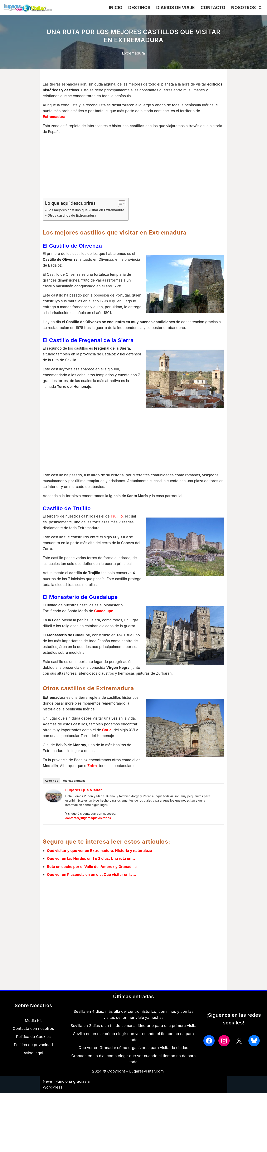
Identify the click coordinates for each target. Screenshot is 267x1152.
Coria (107, 738)
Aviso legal (33, 1062)
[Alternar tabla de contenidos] (123, 205)
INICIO (111, 7)
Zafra (92, 775)
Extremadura (133, 53)
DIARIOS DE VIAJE (173, 7)
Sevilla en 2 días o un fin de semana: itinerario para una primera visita (133, 1035)
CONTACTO (211, 7)
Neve (47, 1091)
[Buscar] (260, 7)
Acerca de (51, 790)
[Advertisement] (133, 168)
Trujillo (117, 520)
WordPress (52, 1097)
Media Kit (33, 1030)
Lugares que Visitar (83, 799)
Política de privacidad (33, 1055)
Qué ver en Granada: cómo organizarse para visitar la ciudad (134, 1057)
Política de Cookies (33, 1046)
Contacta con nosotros (33, 1038)
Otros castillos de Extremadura (73, 217)
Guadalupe (104, 617)
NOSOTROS (243, 7)
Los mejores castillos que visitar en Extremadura (88, 211)
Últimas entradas (74, 790)
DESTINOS (135, 7)
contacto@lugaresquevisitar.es (88, 827)
